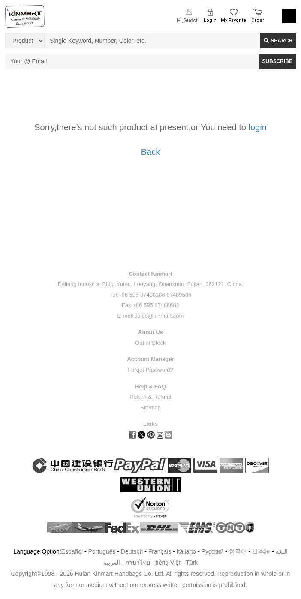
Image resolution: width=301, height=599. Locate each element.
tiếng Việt (168, 562)
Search (278, 40)
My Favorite (233, 20)
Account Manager (150, 359)
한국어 (238, 551)
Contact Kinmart (150, 274)
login (258, 127)
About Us (150, 332)
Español (72, 551)
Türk (192, 562)
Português (102, 551)
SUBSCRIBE (277, 61)
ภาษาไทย (137, 562)
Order (257, 20)
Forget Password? (150, 370)
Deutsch (132, 551)
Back (150, 152)
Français (160, 551)
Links (150, 424)
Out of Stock (150, 343)
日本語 (261, 551)
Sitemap (150, 407)
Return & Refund (151, 397)
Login (210, 20)
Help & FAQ (150, 386)
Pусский (212, 551)
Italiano (186, 551)
